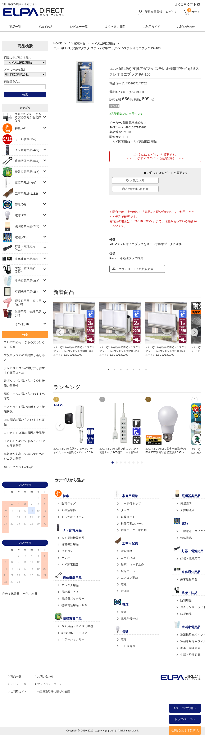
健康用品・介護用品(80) (28, 313)
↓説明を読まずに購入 (185, 730)
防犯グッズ (69, 503)
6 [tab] (140, 369)
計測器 (125, 591)
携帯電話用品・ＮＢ (74, 605)
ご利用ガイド (151, 26)
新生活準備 (69, 510)
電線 (124, 584)
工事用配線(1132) (26, 193)
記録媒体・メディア (74, 632)
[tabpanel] (74, 329)
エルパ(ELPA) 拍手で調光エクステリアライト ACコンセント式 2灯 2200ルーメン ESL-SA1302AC (120, 351)
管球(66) (20, 204)
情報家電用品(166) (27, 171)
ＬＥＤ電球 (128, 646)
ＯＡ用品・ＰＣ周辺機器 (77, 626)
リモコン (67, 551)
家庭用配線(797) (25, 182)
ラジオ (66, 557)
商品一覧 (15, 26)
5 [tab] (133, 369)
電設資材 (126, 551)
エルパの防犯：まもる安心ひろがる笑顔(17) (28, 117)
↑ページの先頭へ (185, 708)
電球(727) (21, 215)
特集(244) (21, 128)
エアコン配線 (129, 577)
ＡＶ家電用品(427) (27, 150)
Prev (60, 426)
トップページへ (184, 719)
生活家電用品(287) (27, 280)
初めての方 (45, 26)
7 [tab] (146, 369)
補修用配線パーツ (132, 523)
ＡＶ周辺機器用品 (103, 43)
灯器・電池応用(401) (25, 248)
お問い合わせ (186, 26)
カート (195, 11)
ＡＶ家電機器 (70, 564)
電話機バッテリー (73, 598)
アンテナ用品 (70, 585)
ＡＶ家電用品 (77, 43)
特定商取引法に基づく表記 (53, 691)
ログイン (171, 11)
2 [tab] (115, 369)
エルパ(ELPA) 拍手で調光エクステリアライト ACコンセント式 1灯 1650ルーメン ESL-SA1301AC (166, 351)
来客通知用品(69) (26, 259)
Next (194, 333)
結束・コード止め (132, 564)
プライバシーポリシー (50, 684)
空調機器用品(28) (26, 291)
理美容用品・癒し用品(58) (28, 302)
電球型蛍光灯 (129, 618)
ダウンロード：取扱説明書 (133, 269)
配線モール (128, 571)
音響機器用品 (70, 544)
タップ (125, 510)
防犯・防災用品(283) (25, 269)
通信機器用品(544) (27, 161)
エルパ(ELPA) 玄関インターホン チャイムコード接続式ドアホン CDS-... (74, 450)
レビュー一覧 (79, 26)
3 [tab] (121, 369)
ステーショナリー (73, 639)
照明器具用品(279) (27, 226)
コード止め (128, 557)
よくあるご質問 (115, 26)
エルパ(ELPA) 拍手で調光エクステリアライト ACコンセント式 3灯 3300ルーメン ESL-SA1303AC (74, 351)
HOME (57, 43)
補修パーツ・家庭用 (134, 530)
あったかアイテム (73, 516)
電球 (124, 639)
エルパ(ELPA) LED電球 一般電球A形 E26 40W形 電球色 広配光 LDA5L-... (165, 450)
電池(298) (21, 237)
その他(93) (22, 324)
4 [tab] (127, 369)
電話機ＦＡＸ (70, 591)
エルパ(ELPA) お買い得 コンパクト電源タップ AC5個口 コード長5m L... (120, 450)
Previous (60, 333)
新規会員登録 (153, 11)
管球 (124, 612)
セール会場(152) (25, 139)
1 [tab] (108, 369)
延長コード (128, 516)
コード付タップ (131, 503)
